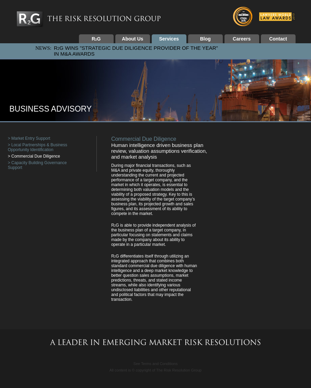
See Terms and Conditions (156, 364)
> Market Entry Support (29, 138)
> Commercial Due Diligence (34, 156)
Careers (242, 39)
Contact (278, 39)
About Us (132, 39)
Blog (205, 39)
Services (169, 39)
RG (96, 39)
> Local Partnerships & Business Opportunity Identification (37, 147)
